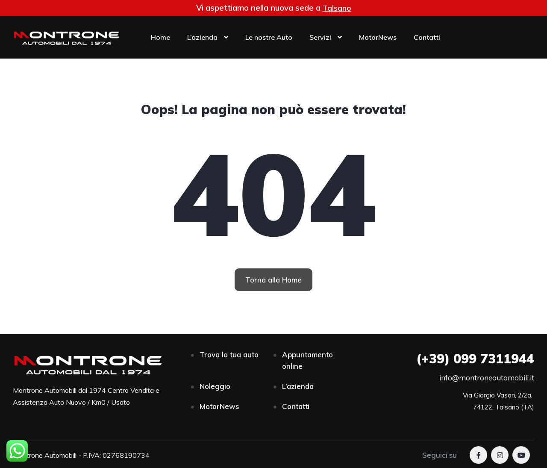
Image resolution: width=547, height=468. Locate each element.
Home (160, 37)
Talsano (337, 8)
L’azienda (202, 37)
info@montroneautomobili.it (486, 377)
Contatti (427, 37)
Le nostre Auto (268, 37)
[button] (273, 279)
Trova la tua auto (229, 354)
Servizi (320, 37)
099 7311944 (475, 358)
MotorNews (378, 37)
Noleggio (215, 386)
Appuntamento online (307, 360)
